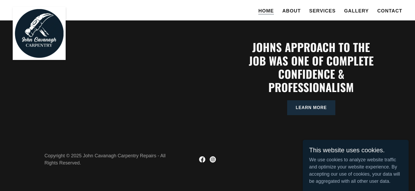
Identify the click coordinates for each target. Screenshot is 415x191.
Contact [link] (389, 11)
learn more (311, 107)
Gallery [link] (356, 11)
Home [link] (266, 11)
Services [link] (322, 11)
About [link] (291, 11)
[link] (39, 9)
